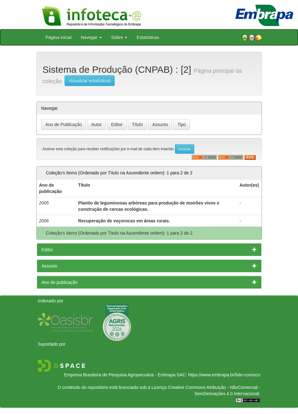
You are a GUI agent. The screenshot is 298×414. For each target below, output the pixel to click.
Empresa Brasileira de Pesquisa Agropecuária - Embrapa (119, 374)
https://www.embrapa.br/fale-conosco (224, 374)
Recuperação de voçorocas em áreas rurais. (124, 220)
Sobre (119, 37)
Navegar (91, 37)
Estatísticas (148, 37)
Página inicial (59, 37)
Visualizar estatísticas (90, 80)
